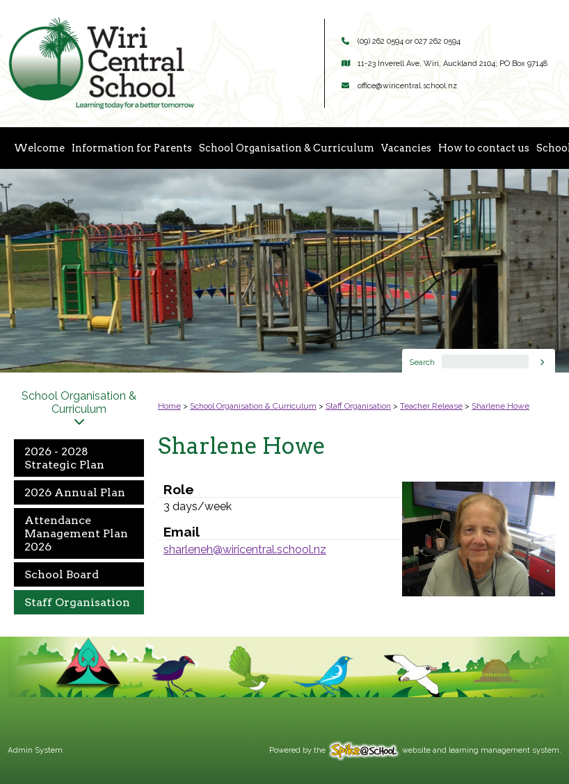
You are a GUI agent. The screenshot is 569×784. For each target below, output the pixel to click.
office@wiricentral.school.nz (407, 85)
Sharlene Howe (500, 406)
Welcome (39, 148)
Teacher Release (431, 406)
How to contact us (483, 148)
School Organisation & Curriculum (286, 148)
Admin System (35, 750)
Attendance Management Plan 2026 (76, 533)
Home (169, 406)
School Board (61, 574)
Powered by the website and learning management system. (415, 750)
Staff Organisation (77, 602)
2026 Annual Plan (74, 492)
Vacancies (406, 148)
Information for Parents (132, 148)
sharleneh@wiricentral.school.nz (244, 549)
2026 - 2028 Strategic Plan (64, 458)
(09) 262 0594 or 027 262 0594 (409, 41)
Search (422, 362)
